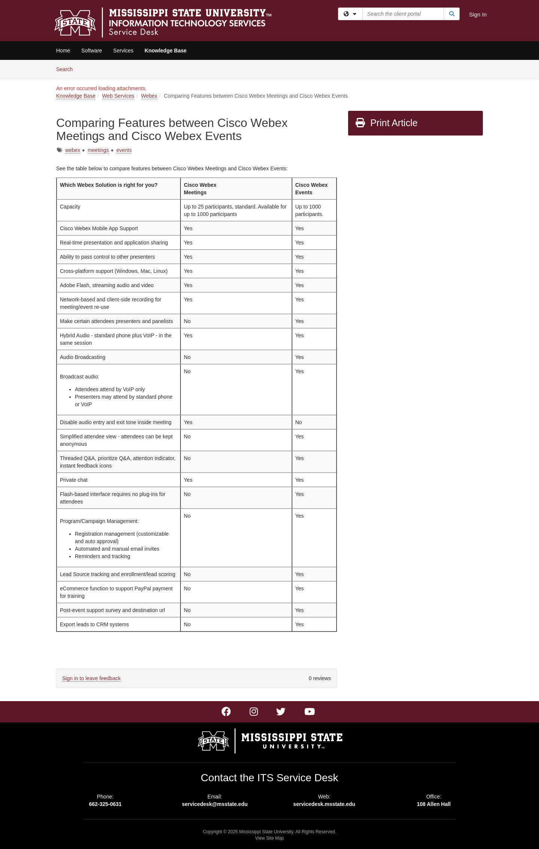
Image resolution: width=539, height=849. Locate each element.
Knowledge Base (165, 51)
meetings (98, 150)
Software (91, 51)
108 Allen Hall (434, 804)
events (124, 150)
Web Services (118, 96)
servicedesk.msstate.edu (324, 804)
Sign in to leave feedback (91, 678)
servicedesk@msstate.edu (215, 804)
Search (67, 68)
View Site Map (269, 838)
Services (123, 51)
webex (72, 150)
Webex (149, 96)
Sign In (478, 14)
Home (63, 51)
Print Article (386, 123)
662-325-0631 (105, 804)
